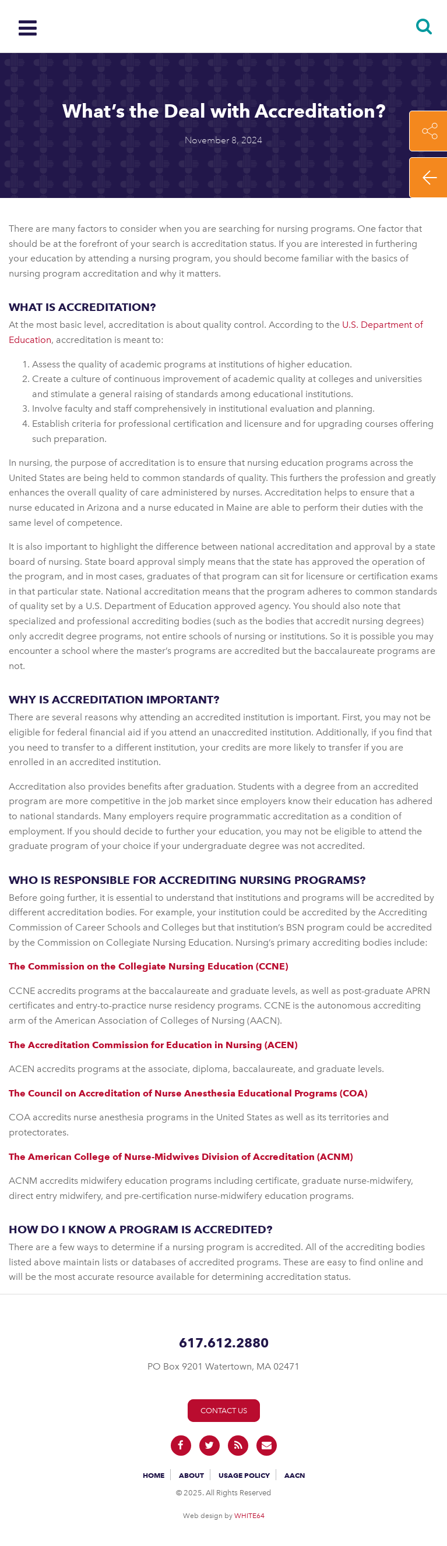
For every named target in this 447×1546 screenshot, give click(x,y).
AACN (294, 1475)
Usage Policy (244, 1475)
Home (153, 1475)
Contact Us (223, 1410)
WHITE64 (249, 1516)
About (191, 1475)
